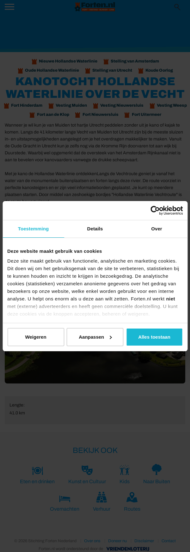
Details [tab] (95, 228)
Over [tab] (156, 228)
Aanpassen (95, 337)
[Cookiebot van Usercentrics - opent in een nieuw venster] (155, 210)
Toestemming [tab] (33, 228)
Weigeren (35, 337)
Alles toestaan (154, 337)
